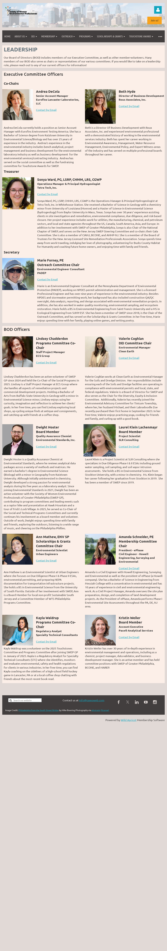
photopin (96, 710)
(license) (105, 710)
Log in (158, 10)
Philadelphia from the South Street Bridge (39, 710)
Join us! (155, 20)
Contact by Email (46, 109)
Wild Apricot (128, 720)
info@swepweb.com (91, 700)
